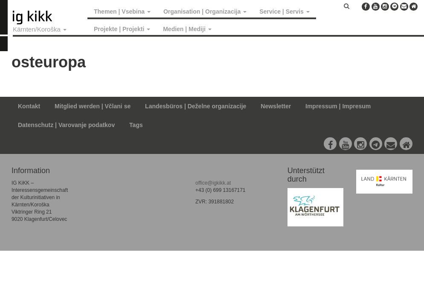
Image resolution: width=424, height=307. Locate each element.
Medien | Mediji (187, 29)
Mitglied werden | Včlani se (93, 106)
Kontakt (29, 106)
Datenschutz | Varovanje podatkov (66, 125)
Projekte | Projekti (122, 29)
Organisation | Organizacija (205, 11)
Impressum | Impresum (338, 106)
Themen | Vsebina (122, 11)
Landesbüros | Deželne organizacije (195, 106)
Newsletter (276, 106)
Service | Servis (284, 11)
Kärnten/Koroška (40, 29)
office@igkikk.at (213, 183)
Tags (136, 125)
